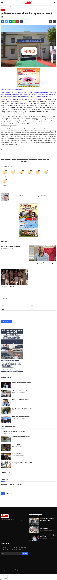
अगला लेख (32, 157)
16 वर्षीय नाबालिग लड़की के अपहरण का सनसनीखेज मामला (13, 431)
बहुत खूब (4, 185)
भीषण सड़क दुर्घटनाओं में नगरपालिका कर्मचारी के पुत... (22, 382)
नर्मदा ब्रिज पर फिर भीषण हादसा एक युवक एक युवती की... (47, 527)
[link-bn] (28, 77)
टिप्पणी (2, 309)
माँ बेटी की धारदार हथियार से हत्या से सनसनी (10, 246)
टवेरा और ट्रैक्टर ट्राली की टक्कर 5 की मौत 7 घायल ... (22, 462)
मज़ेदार (29, 176)
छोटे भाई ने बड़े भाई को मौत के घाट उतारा (9, 287)
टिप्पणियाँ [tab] (5, 298)
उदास (46, 176)
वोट (3, 494)
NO (3, 490)
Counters (2, 574)
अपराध (6, 7)
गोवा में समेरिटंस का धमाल (17, 453)
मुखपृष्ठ (2, 7)
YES (3, 487)
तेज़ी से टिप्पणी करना (6, 322)
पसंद (5, 176)
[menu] (2, 2)
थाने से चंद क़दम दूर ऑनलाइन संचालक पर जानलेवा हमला (42, 263)
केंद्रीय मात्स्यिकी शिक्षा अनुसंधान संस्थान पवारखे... (21, 436)
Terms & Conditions (50, 570)
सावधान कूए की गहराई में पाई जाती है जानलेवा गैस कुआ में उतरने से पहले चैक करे (14, 160)
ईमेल (30, 303)
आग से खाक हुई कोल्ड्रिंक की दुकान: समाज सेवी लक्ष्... (22, 445)
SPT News (12, 194)
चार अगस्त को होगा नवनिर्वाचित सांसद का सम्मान (39, 159)
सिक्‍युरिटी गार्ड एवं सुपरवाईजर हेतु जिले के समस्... (21, 399)
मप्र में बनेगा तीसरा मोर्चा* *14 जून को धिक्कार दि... (21, 391)
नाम (1, 303)
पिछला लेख (25, 157)
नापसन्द (13, 176)
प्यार (21, 176)
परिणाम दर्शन (9, 494)
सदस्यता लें (25, 553)
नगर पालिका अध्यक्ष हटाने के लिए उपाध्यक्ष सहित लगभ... (47, 519)
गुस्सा (38, 176)
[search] (55, 2)
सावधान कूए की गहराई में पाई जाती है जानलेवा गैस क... (22, 408)
